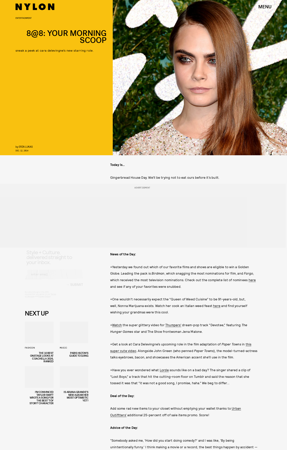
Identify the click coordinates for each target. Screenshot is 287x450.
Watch (117, 325)
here (252, 280)
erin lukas (26, 146)
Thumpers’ (173, 325)
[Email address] (54, 278)
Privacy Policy (44, 299)
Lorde (164, 370)
